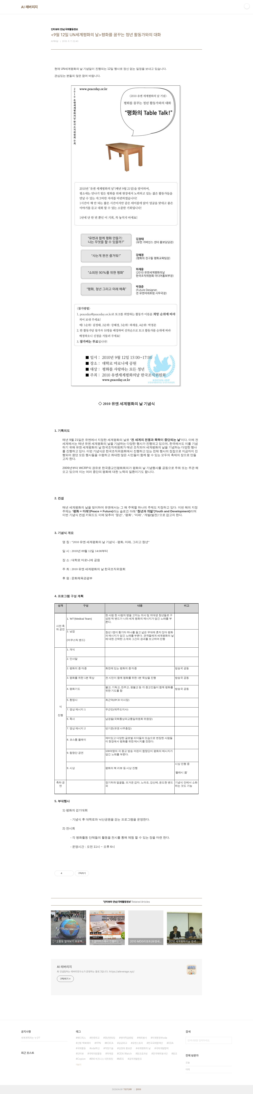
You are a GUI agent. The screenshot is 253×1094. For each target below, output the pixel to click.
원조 (175, 1053)
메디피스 (81, 1037)
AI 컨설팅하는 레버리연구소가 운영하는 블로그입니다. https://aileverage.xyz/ (95, 971)
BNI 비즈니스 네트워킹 (102, 1058)
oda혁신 (95, 1048)
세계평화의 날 (144, 1048)
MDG (121, 1058)
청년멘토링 (110, 1037)
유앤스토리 (137, 1043)
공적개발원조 (135, 1058)
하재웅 (110, 1053)
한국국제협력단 (155, 1043)
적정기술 (109, 1048)
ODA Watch (125, 1053)
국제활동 (81, 1048)
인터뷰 (80, 1053)
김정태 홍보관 (125, 1048)
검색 (228, 1040)
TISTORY (127, 1089)
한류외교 (95, 1037)
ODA (170, 1043)
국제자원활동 (95, 1053)
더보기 (78, 1064)
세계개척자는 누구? (30, 1037)
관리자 (138, 1089)
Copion (81, 1058)
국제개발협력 (162, 1048)
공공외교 (123, 1043)
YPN (98, 1043)
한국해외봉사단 (160, 1053)
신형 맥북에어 (84, 1043)
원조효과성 (142, 1053)
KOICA (109, 1043)
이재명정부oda (159, 1037)
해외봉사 (142, 1037)
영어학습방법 (127, 1037)
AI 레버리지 (29, 7)
